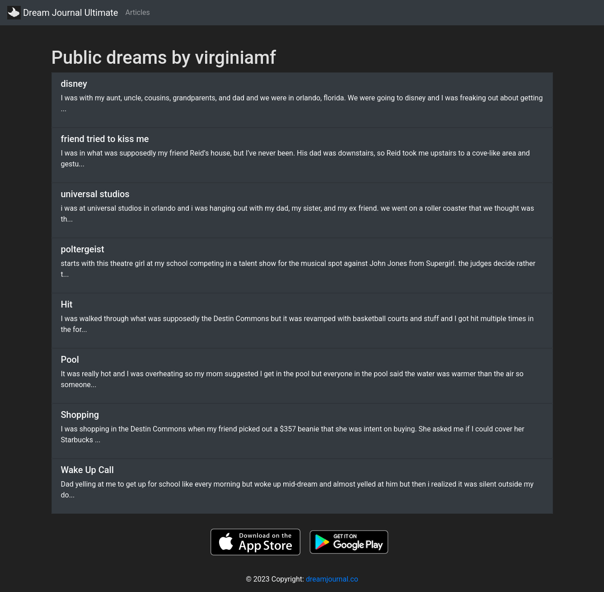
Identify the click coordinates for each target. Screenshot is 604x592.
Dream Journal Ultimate (62, 12)
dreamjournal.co (332, 579)
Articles (137, 12)
